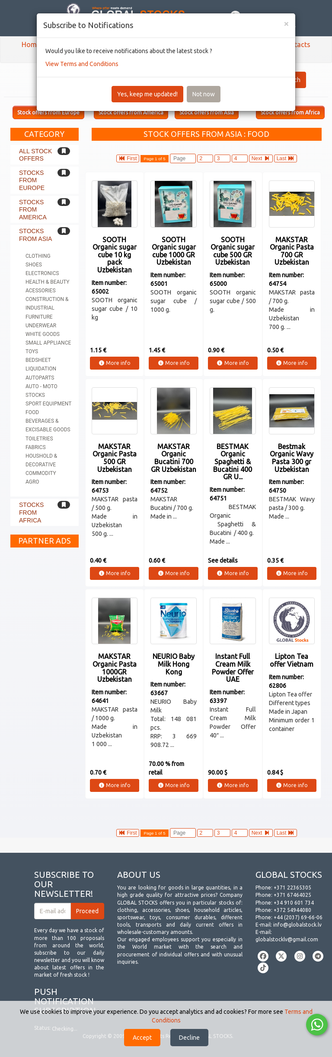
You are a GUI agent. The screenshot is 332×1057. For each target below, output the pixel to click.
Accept (142, 1037)
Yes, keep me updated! (147, 94)
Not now (203, 94)
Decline (189, 1037)
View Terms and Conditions (81, 63)
